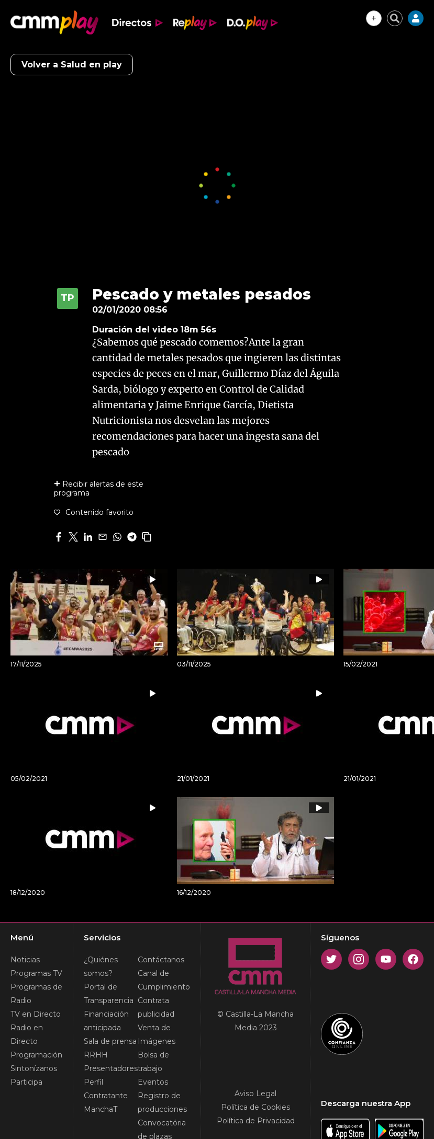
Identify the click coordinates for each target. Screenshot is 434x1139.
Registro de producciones (162, 1102)
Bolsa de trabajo (153, 1061)
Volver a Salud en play (71, 65)
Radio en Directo (26, 1034)
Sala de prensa (110, 1041)
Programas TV (36, 973)
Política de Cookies (255, 1107)
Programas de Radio (36, 993)
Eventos (153, 1082)
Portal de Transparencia (108, 993)
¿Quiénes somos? (101, 966)
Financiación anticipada (106, 1020)
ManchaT (100, 1109)
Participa (26, 1082)
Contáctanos (161, 959)
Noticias (25, 959)
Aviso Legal (255, 1093)
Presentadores (111, 1068)
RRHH (96, 1055)
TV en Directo (35, 1014)
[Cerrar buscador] (395, 18)
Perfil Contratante (106, 1088)
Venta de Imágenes (156, 1034)
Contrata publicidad (156, 1007)
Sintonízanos (33, 1068)
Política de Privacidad (256, 1120)
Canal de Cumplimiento (164, 980)
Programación (36, 1055)
